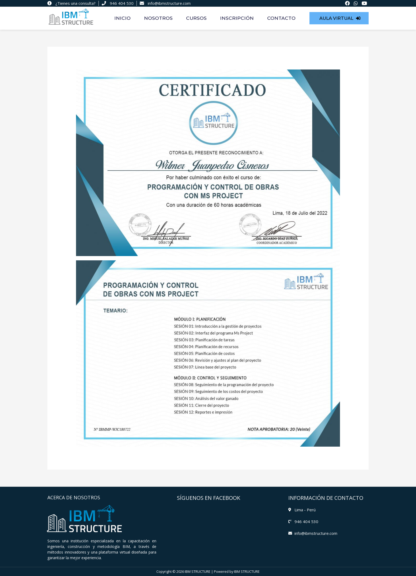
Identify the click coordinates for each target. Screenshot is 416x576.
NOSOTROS (158, 18)
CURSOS (196, 18)
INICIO (122, 18)
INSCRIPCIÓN (237, 18)
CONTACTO (281, 18)
